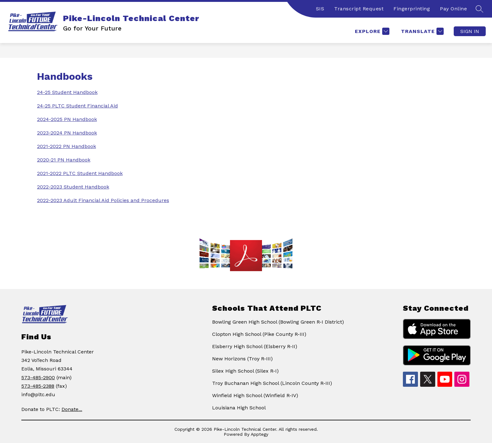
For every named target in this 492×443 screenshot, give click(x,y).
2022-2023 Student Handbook (73, 187)
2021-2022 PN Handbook (66, 146)
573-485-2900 (38, 377)
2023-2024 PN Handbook (67, 133)
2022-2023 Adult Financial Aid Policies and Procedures (103, 200)
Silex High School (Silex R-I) (245, 371)
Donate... (72, 409)
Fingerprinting (411, 9)
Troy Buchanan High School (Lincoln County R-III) (272, 383)
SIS (320, 9)
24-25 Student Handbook (67, 92)
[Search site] (479, 9)
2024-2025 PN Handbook (67, 119)
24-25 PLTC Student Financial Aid (77, 106)
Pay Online (453, 9)
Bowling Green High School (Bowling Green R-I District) (278, 322)
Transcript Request (358, 9)
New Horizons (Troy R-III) (242, 359)
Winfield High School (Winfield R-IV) (255, 395)
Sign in (469, 31)
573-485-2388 (37, 386)
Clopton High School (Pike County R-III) (259, 334)
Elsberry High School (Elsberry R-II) (254, 346)
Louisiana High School (239, 408)
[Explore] (371, 31)
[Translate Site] (421, 31)
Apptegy (259, 434)
